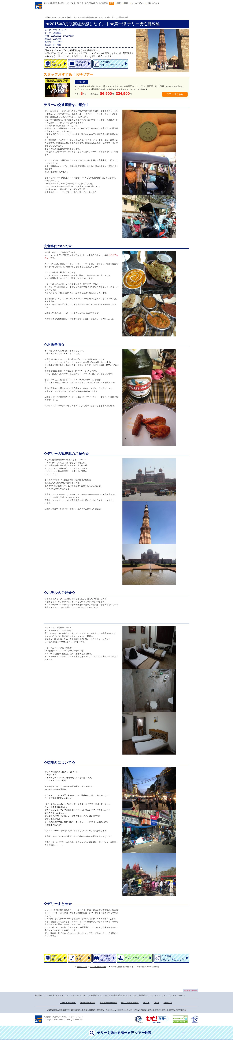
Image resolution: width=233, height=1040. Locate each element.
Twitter (156, 1002)
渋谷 (119, 3)
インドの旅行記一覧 (67, 17)
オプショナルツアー (136, 957)
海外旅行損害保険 (87, 1002)
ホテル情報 (80, 958)
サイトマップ (126, 1010)
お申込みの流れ (139, 1010)
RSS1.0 (146, 1002)
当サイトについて (154, 1010)
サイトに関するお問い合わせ (174, 1010)
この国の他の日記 (81, 64)
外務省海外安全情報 (108, 1002)
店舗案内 (92, 1010)
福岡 (126, 3)
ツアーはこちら (175, 94)
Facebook (168, 1002)
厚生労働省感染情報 (129, 1002)
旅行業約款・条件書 (79, 1010)
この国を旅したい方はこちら (111, 64)
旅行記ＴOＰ (51, 17)
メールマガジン (138, 3)
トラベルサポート (68, 1002)
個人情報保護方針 (62, 1010)
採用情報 (100, 1010)
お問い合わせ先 (153, 3)
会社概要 (50, 1010)
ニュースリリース (113, 1010)
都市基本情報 (57, 64)
